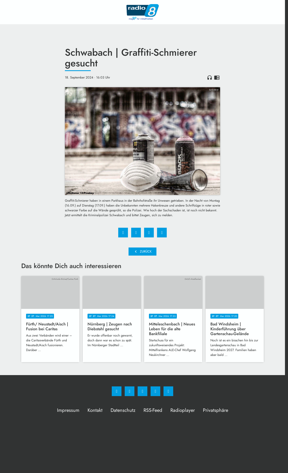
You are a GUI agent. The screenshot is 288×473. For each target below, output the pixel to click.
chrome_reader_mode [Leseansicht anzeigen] (217, 77)
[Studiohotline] (155, 391)
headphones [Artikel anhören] (209, 77)
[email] (168, 391)
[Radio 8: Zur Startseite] (142, 12)
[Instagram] (129, 391)
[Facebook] (116, 391)
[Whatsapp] (142, 391)
